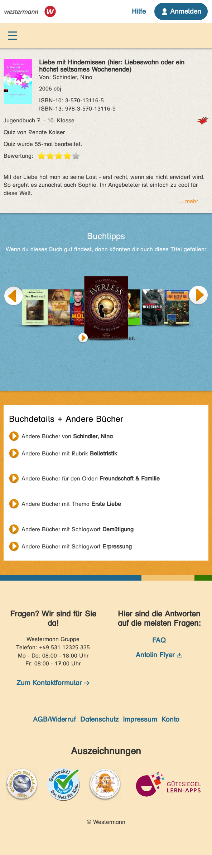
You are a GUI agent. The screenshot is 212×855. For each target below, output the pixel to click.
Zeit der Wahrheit (112, 337)
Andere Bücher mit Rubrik (69, 453)
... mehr (188, 201)
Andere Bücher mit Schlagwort (77, 529)
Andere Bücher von (67, 436)
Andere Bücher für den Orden (90, 478)
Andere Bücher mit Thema (71, 503)
